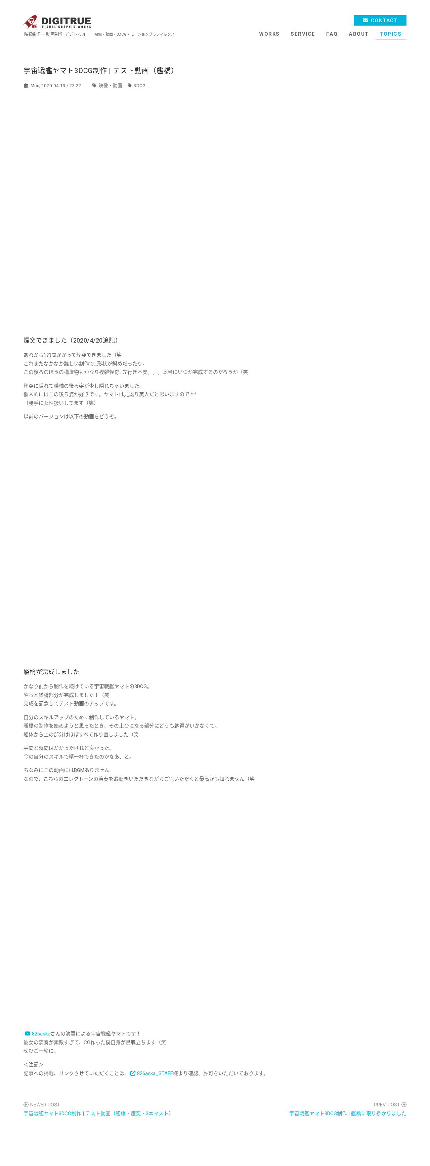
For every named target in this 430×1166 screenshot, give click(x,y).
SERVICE (303, 34)
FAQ (332, 34)
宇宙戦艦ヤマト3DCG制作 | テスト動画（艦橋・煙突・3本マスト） (99, 1113)
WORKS (269, 34)
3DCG (139, 85)
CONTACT (384, 20)
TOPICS (390, 34)
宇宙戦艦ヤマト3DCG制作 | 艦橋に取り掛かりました (347, 1113)
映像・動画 (110, 85)
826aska (41, 1034)
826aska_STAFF (155, 1073)
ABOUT (359, 34)
